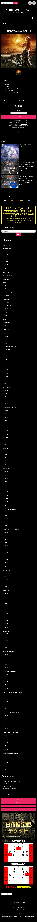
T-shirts (7, 302)
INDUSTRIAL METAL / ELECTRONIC (12, 692)
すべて (5, 200)
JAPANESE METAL (8, 367)
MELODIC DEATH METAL (9, 509)
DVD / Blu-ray (8, 292)
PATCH (5, 319)
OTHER (5, 353)
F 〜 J (6, 258)
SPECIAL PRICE (7, 252)
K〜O (6, 762)
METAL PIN (6, 329)
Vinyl (6, 288)
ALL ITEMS (6, 272)
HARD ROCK (6, 570)
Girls (6, 312)
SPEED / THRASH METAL (9, 468)
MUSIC (5, 282)
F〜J (6, 759)
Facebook (18, 809)
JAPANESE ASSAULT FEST (10, 357)
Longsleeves (8, 305)
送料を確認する (24, 124)
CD (6, 285)
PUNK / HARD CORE (8, 611)
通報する (18, 129)
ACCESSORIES (7, 340)
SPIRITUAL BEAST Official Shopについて (13, 781)
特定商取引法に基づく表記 (9, 788)
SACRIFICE (8, 349)
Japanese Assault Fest (10, 346)
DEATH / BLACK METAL (9, 489)
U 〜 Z (6, 268)
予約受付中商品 (7, 248)
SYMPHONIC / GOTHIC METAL (11, 529)
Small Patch (8, 322)
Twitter (18, 806)
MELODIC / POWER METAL (10, 407)
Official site (19, 799)
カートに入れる (18, 117)
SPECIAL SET (6, 279)
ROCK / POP (6, 631)
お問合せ (5, 783)
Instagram (18, 802)
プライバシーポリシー (8, 786)
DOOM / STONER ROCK (9, 672)
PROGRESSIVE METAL (9, 651)
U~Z (6, 769)
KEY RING (5, 336)
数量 (18, 110)
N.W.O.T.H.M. (6, 448)
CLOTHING (6, 299)
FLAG (4, 333)
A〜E (6, 735)
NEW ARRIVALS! (7, 275)
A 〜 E (6, 254)
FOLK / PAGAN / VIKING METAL (11, 712)
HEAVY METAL (7, 387)
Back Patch (8, 325)
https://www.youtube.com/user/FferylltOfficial (12, 101)
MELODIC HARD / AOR (9, 550)
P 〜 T (6, 265)
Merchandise (8, 363)
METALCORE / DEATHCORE (10, 733)
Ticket (6, 359)
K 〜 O (6, 261)
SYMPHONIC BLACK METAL (10, 753)
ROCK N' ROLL (7, 590)
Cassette (7, 295)
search (15, 3)
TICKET (5, 343)
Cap (6, 315)
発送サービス (6, 245)
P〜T (6, 766)
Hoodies (7, 309)
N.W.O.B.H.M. (6, 428)
